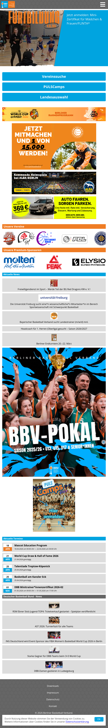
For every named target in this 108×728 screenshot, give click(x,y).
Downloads (53, 685)
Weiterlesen (70, 60)
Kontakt (53, 706)
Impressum (53, 692)
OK (99, 719)
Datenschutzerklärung (77, 721)
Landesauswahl (54, 97)
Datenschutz (52, 699)
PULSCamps (54, 86)
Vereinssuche (54, 76)
